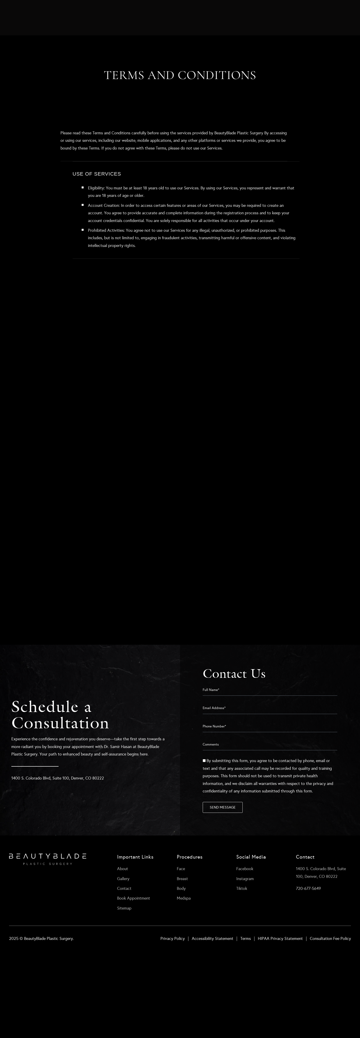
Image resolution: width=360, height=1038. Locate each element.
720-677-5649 (308, 888)
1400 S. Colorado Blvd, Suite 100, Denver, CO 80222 (57, 778)
